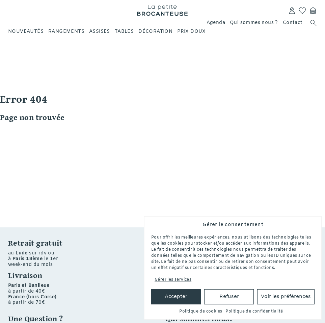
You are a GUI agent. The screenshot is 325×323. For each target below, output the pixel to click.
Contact (293, 23)
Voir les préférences (286, 296)
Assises (99, 31)
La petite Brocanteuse (162, 10)
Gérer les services (173, 279)
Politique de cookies (200, 311)
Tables (124, 31)
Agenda (216, 23)
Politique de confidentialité (254, 311)
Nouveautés (26, 31)
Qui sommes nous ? (254, 23)
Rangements (66, 31)
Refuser (229, 296)
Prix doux (191, 31)
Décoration (155, 31)
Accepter (176, 296)
